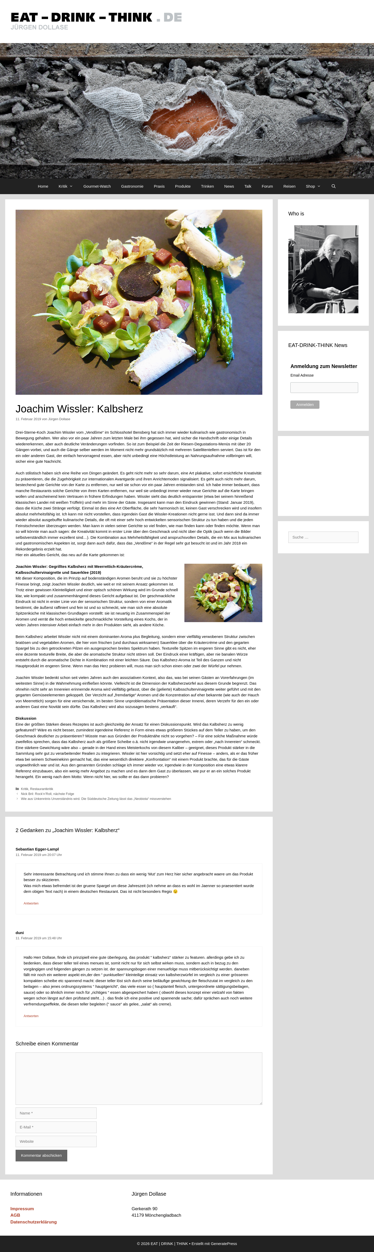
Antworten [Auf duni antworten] (31, 1016)
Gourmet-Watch (97, 186)
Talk (247, 186)
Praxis (159, 186)
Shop (316, 186)
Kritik (68, 186)
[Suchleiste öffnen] (333, 186)
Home (43, 186)
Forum (267, 186)
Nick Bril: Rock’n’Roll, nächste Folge (47, 794)
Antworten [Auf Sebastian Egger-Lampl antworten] (31, 903)
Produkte (183, 186)
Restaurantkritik (41, 789)
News (229, 186)
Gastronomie (132, 186)
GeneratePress (224, 1243)
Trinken (207, 186)
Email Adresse (301, 375)
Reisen (289, 186)
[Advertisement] (323, 475)
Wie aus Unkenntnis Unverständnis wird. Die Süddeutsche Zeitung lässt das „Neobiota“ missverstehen (96, 799)
